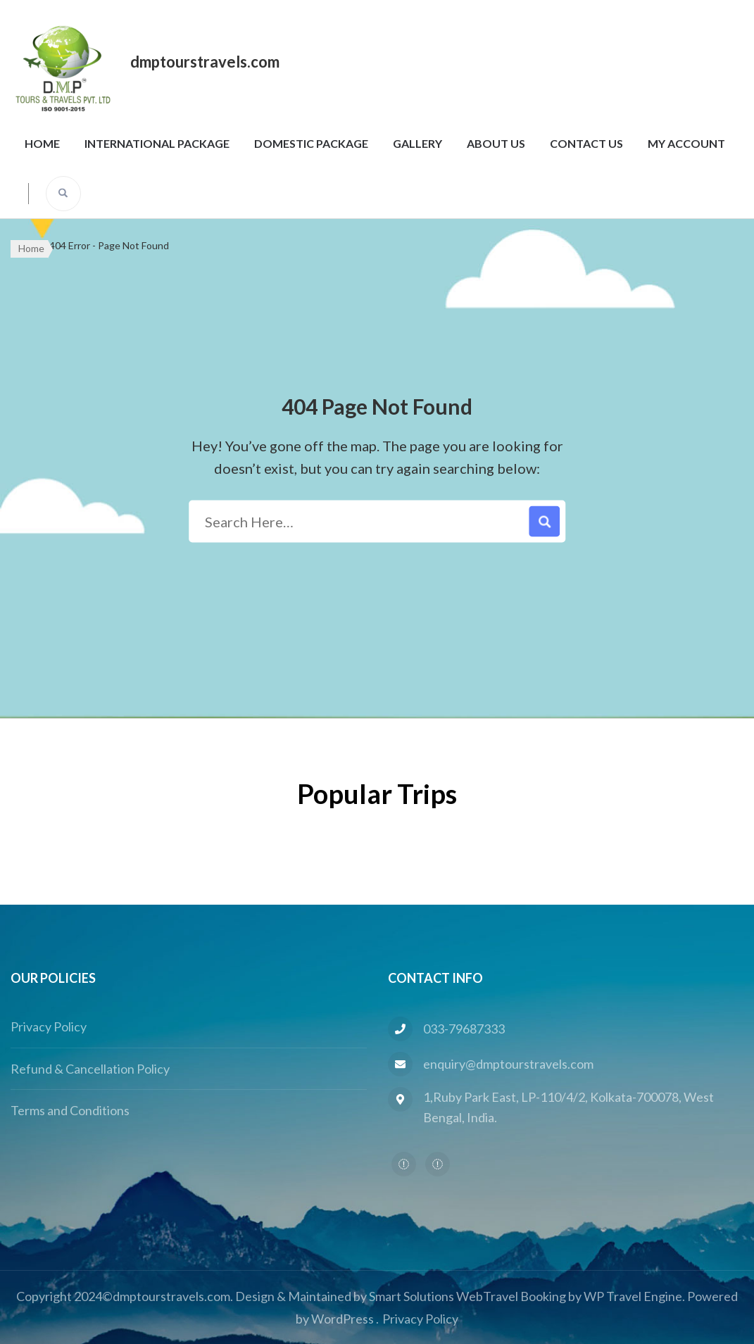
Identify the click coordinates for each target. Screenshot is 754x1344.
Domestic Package (311, 143)
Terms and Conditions (70, 1110)
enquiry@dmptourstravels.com (508, 1064)
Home (42, 143)
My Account (686, 143)
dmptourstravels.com (204, 61)
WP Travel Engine (633, 1296)
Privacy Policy (49, 1026)
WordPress (342, 1318)
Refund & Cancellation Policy (90, 1068)
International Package (157, 143)
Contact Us (586, 143)
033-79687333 (464, 1028)
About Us (496, 143)
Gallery (417, 143)
